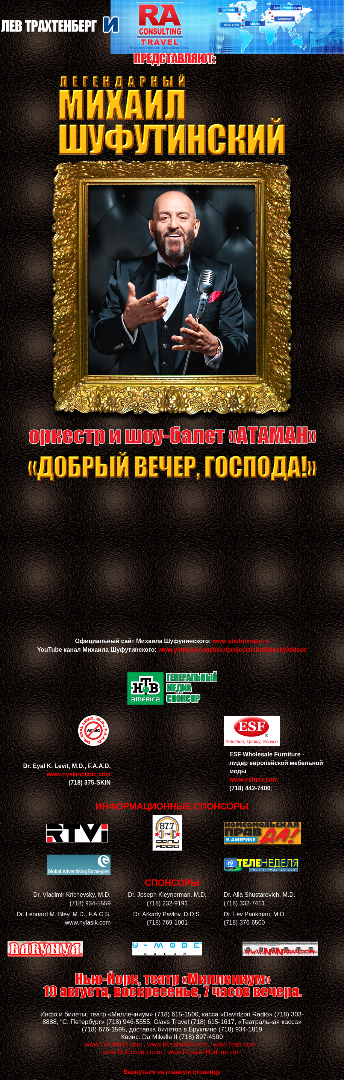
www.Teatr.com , (236, 1044)
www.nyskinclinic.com (79, 774)
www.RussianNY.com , (179, 1044)
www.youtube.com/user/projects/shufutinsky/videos (232, 649)
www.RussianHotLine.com (204, 1052)
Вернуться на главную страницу (172, 1072)
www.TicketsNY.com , (115, 1044)
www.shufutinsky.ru (240, 641)
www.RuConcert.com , (133, 1052)
